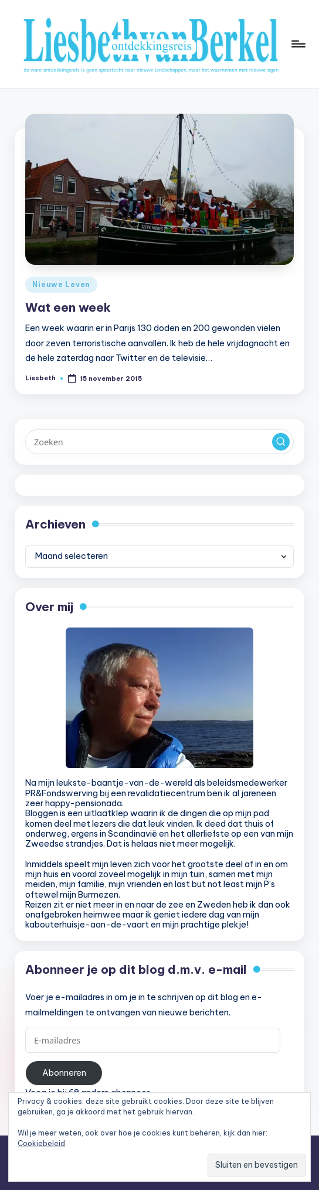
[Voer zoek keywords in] (159, 441)
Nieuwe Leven (61, 284)
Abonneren (64, 1073)
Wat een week (68, 307)
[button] (281, 442)
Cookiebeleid (41, 1143)
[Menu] (297, 43)
